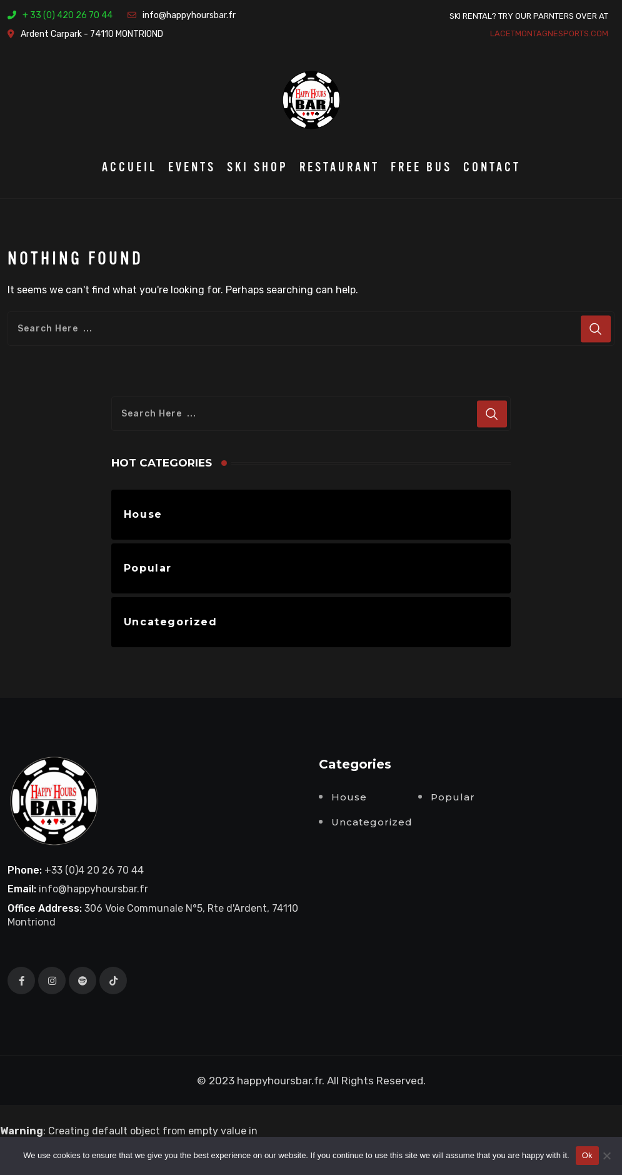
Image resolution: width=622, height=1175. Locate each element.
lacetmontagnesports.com (549, 33)
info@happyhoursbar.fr (189, 15)
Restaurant (339, 167)
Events (192, 167)
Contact (492, 167)
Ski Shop (257, 167)
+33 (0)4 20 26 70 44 (94, 870)
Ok (587, 1155)
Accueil (129, 167)
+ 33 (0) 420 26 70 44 (68, 15)
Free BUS (421, 167)
